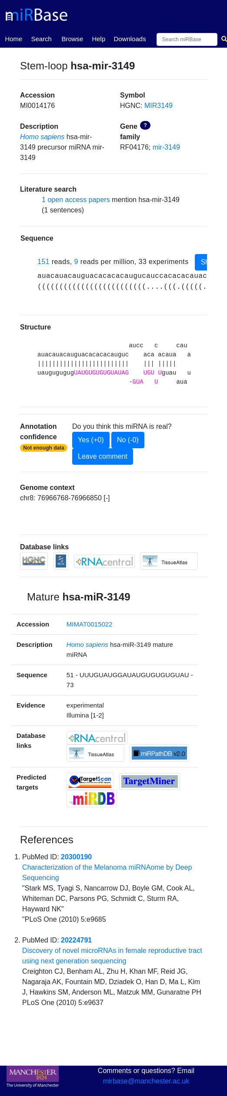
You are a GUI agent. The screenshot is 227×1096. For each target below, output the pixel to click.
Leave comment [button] (102, 456)
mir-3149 (166, 147)
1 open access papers (76, 199)
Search (41, 38)
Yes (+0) (90, 440)
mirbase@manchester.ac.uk (146, 1081)
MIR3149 (158, 105)
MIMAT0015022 (90, 624)
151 (43, 261)
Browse (72, 38)
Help (98, 38)
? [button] (145, 125)
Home (13, 38)
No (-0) (128, 440)
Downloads (130, 38)
